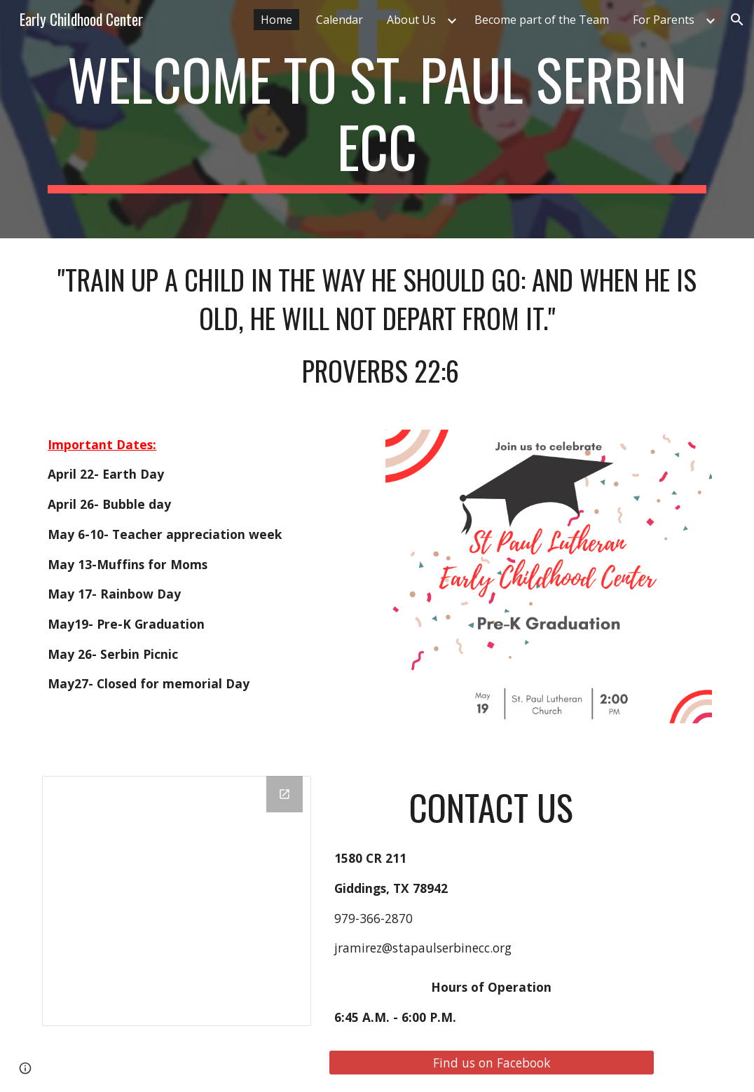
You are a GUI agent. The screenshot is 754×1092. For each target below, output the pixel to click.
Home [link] (276, 19)
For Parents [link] (663, 19)
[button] (737, 19)
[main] (377, 119)
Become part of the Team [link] (541, 19)
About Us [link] (411, 19)
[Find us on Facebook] (491, 1062)
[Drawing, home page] (176, 901)
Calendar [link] (339, 19)
